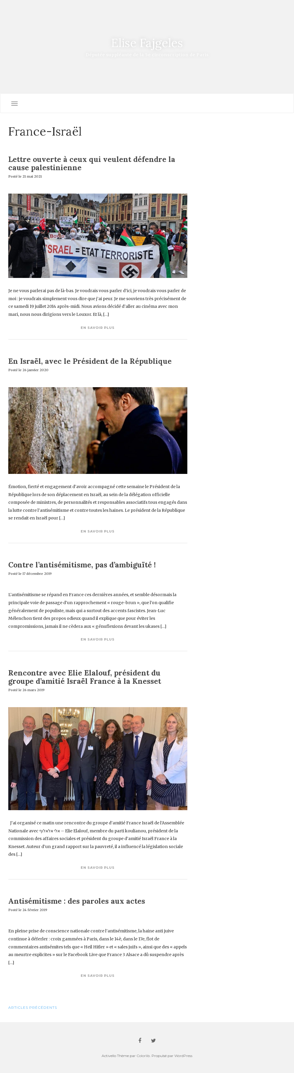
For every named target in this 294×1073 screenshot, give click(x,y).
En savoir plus (98, 328)
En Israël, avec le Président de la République (90, 361)
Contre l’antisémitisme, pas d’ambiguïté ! (82, 565)
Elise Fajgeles (147, 43)
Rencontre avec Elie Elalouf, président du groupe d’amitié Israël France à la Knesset (84, 677)
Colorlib (143, 1055)
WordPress (183, 1055)
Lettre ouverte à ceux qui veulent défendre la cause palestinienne (91, 163)
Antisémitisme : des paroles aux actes (76, 901)
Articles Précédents (32, 1007)
